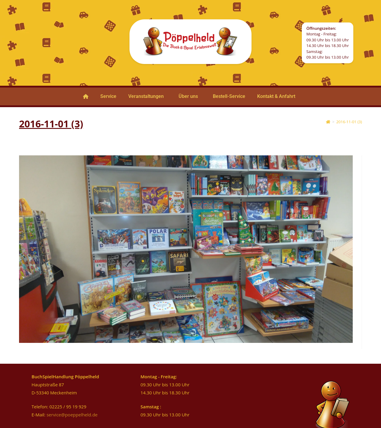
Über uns (188, 96)
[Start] (328, 121)
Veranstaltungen (146, 96)
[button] (147, 96)
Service (108, 96)
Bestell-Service (229, 96)
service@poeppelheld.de (71, 415)
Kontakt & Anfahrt (276, 96)
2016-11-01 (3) (349, 121)
